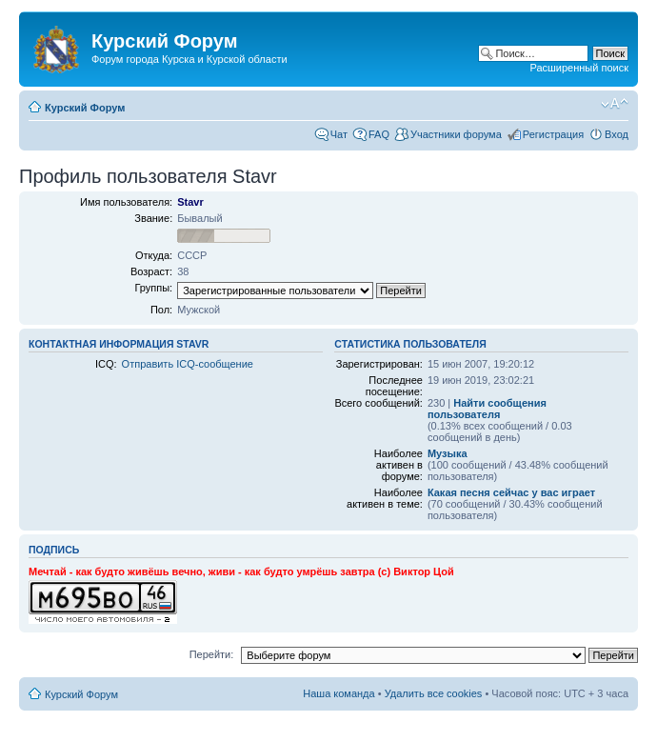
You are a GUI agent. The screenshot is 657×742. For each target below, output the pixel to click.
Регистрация (553, 134)
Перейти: (211, 654)
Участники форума (456, 134)
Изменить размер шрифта (614, 103)
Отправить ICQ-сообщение (187, 364)
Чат (339, 134)
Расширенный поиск (578, 67)
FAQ (378, 134)
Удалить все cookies (434, 693)
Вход (616, 134)
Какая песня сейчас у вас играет (511, 492)
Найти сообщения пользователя (487, 408)
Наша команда (338, 693)
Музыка (448, 453)
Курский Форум (85, 107)
